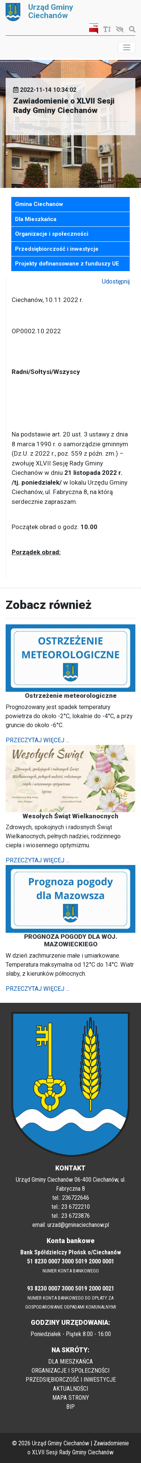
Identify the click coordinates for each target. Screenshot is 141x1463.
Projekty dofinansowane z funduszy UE (67, 263)
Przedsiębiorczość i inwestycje (57, 249)
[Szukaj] (130, 29)
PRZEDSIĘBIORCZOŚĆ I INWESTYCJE (71, 1379)
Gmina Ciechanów (39, 204)
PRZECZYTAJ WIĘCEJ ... (37, 740)
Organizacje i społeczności (51, 233)
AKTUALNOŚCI (70, 1388)
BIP (70, 1406)
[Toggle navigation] (126, 47)
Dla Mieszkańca (35, 219)
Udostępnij (116, 281)
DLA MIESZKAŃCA (70, 1361)
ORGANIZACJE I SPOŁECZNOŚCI (70, 1370)
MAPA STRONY (70, 1397)
